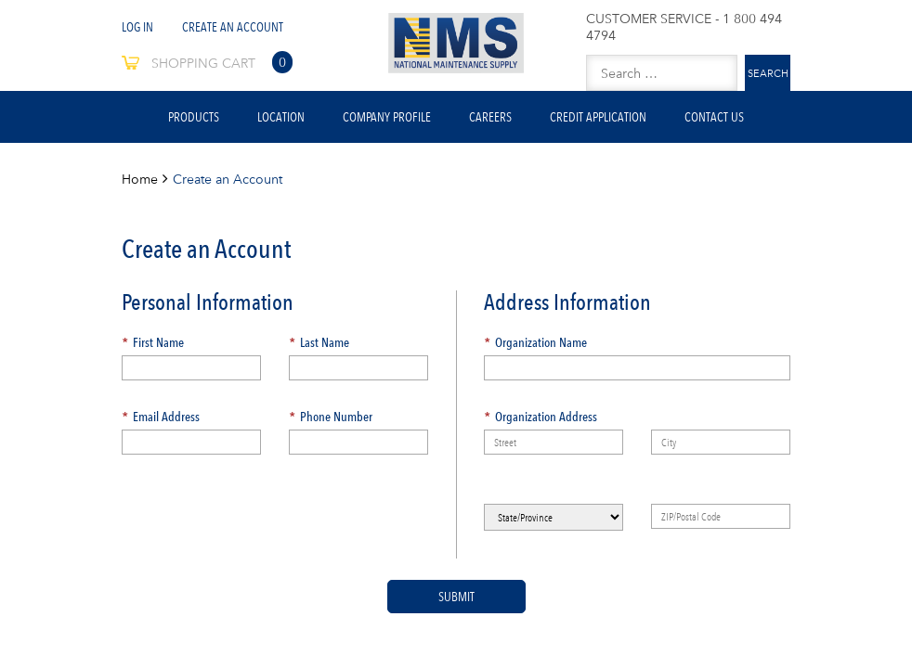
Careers (490, 117)
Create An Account (232, 27)
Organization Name (535, 342)
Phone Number (330, 416)
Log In (137, 27)
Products (193, 117)
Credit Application (598, 117)
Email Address (161, 416)
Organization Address (540, 416)
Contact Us (714, 117)
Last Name (319, 342)
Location (281, 117)
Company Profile (387, 117)
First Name (153, 342)
